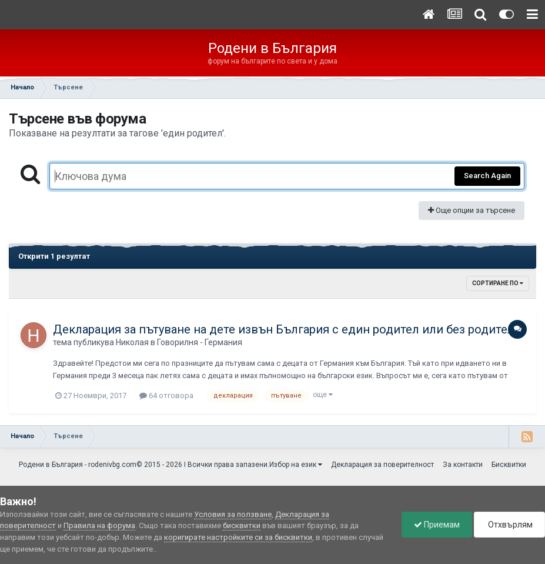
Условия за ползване (233, 514)
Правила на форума (99, 525)
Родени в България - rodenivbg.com (77, 464)
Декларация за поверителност (382, 464)
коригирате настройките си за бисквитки (238, 537)
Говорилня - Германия (199, 342)
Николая (132, 342)
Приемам (437, 524)
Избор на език (295, 464)
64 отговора (166, 395)
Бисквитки (508, 464)
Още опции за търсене (471, 210)
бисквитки (241, 525)
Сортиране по (497, 283)
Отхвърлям (509, 524)
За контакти (463, 464)
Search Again (487, 175)
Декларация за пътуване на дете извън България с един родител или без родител (283, 329)
